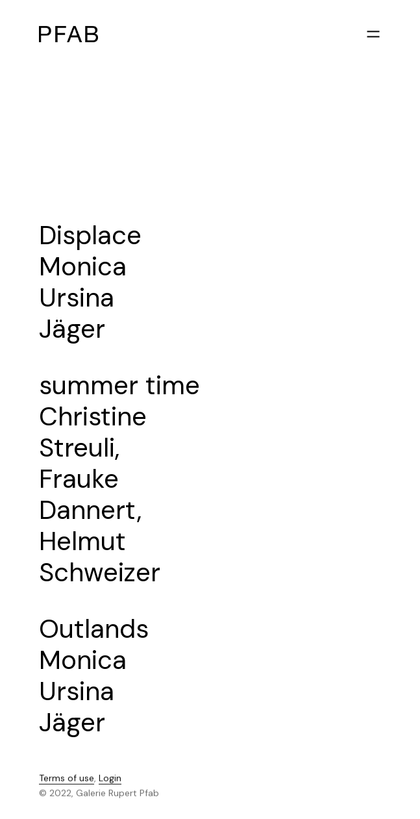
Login (110, 779)
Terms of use (66, 779)
